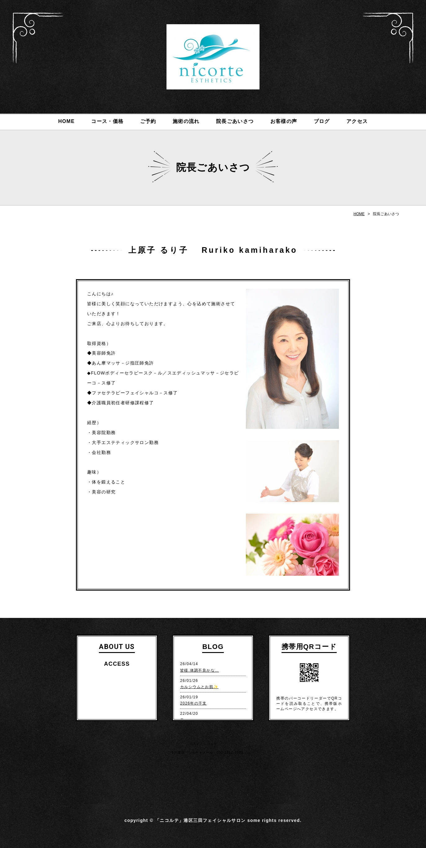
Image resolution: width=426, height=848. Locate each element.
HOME (66, 121)
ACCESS (117, 664)
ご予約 (148, 121)
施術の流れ (186, 121)
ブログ (322, 121)
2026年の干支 (193, 703)
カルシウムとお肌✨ (199, 687)
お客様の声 (283, 121)
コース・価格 (107, 121)
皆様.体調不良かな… (199, 670)
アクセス (357, 121)
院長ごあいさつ (235, 121)
